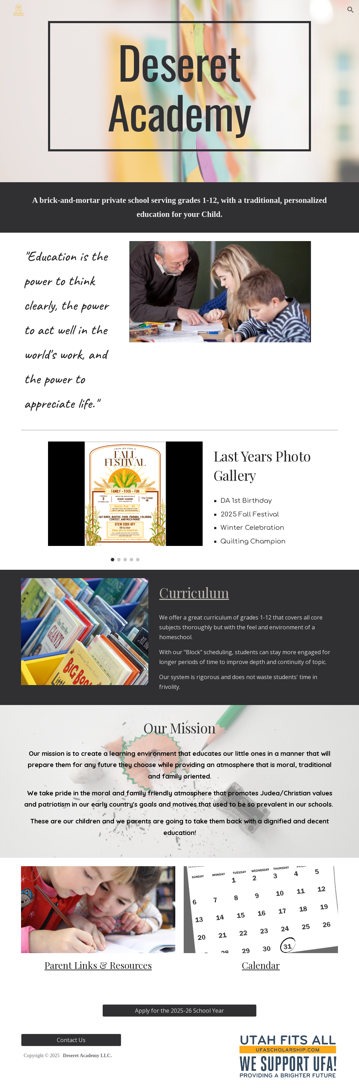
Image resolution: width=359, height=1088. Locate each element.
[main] (179, 86)
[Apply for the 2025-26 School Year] (180, 1010)
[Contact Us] (71, 1040)
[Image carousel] (125, 502)
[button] (350, 9)
